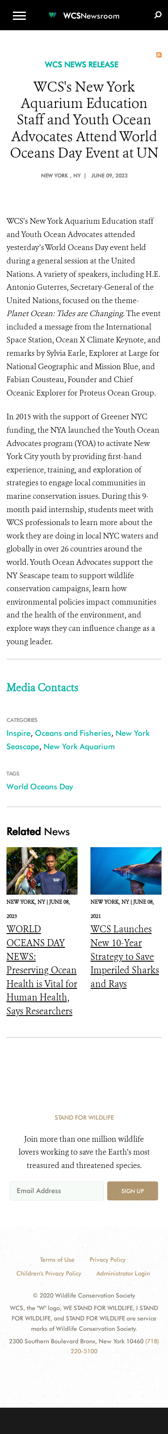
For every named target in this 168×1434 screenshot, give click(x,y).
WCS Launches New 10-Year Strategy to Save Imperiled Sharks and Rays (124, 956)
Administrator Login (123, 1273)
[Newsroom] (84, 10)
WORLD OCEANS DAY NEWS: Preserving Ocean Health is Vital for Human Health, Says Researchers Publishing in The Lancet (41, 984)
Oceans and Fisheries (73, 733)
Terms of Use (57, 1259)
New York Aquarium (79, 746)
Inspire (18, 733)
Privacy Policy (108, 1259)
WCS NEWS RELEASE (81, 64)
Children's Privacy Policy (48, 1273)
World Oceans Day (39, 786)
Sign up (132, 1190)
